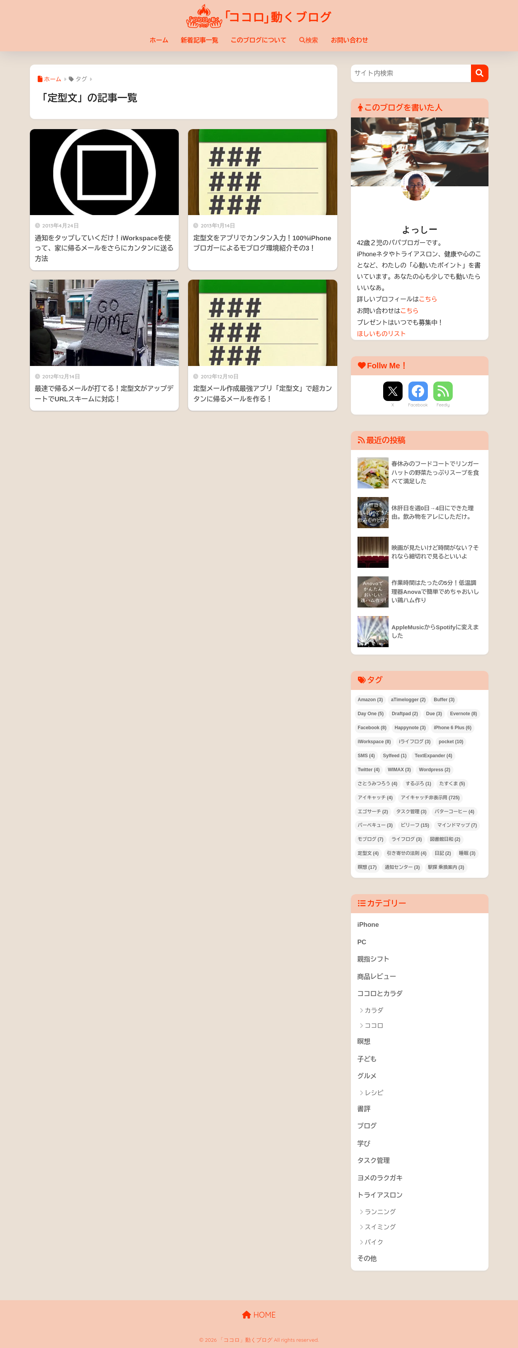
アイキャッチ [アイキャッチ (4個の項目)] (375, 796)
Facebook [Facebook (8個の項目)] (372, 726)
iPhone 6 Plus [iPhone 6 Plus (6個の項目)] (453, 726)
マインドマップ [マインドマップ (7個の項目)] (457, 824)
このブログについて (259, 40)
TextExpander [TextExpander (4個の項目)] (433, 754)
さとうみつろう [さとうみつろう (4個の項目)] (378, 782)
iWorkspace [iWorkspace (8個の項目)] (374, 740)
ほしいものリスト (381, 333)
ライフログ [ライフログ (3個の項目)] (407, 838)
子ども (367, 1058)
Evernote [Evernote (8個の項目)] (463, 712)
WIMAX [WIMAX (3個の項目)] (399, 768)
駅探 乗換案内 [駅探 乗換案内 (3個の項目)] (446, 866)
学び (364, 1143)
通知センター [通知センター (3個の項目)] (402, 866)
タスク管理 (374, 1160)
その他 (367, 1258)
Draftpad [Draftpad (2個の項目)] (405, 712)
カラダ (374, 1010)
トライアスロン (380, 1195)
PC (362, 941)
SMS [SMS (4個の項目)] (366, 754)
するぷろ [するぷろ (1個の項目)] (418, 782)
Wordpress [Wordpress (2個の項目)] (434, 768)
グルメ (367, 1076)
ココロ (374, 1025)
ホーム (159, 40)
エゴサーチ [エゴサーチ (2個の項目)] (373, 810)
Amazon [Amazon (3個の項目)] (370, 699)
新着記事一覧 (199, 40)
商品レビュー (377, 976)
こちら (428, 299)
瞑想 (364, 1041)
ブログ (367, 1126)
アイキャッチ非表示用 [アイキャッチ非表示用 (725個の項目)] (430, 796)
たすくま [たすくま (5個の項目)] (452, 782)
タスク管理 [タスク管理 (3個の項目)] (411, 810)
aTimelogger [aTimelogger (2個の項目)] (408, 699)
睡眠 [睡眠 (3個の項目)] (467, 852)
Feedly (443, 404)
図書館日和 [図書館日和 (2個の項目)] (445, 838)
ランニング (380, 1212)
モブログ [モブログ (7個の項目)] (371, 838)
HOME (259, 1315)
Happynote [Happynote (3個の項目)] (410, 726)
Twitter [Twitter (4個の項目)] (369, 768)
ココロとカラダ (380, 993)
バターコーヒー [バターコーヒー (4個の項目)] (454, 810)
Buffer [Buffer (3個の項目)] (444, 699)
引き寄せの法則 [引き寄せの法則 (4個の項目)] (407, 852)
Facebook (417, 404)
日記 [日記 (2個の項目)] (443, 852)
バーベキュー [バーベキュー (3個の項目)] (375, 824)
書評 (364, 1108)
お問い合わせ (349, 40)
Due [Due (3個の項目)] (434, 712)
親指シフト (374, 958)
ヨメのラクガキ (380, 1178)
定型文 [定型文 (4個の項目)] (368, 852)
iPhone (368, 924)
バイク (374, 1242)
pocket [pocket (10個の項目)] (451, 740)
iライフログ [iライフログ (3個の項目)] (415, 740)
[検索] (479, 73)
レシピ (374, 1092)
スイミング (380, 1227)
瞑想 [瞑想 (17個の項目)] (367, 866)
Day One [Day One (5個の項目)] (371, 712)
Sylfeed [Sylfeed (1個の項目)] (395, 754)
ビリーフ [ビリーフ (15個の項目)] (415, 824)
